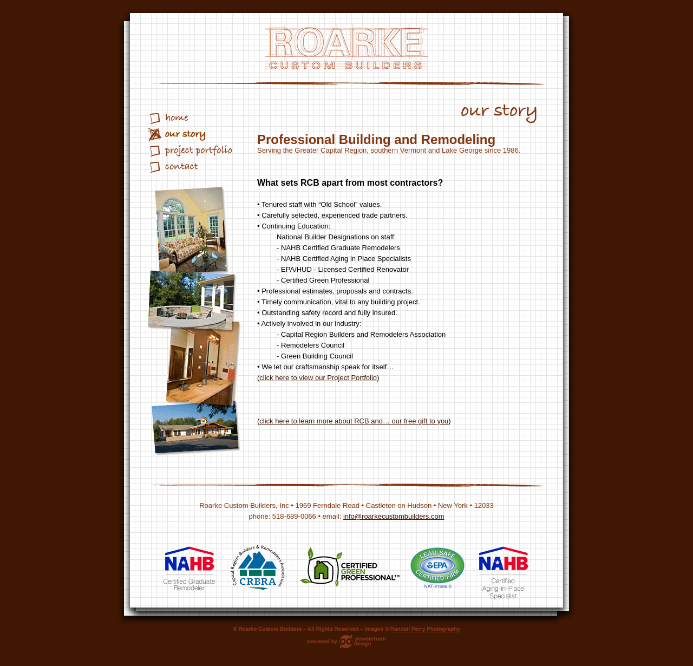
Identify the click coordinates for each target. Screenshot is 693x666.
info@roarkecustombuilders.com (393, 516)
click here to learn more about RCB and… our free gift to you (353, 421)
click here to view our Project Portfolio (318, 378)
